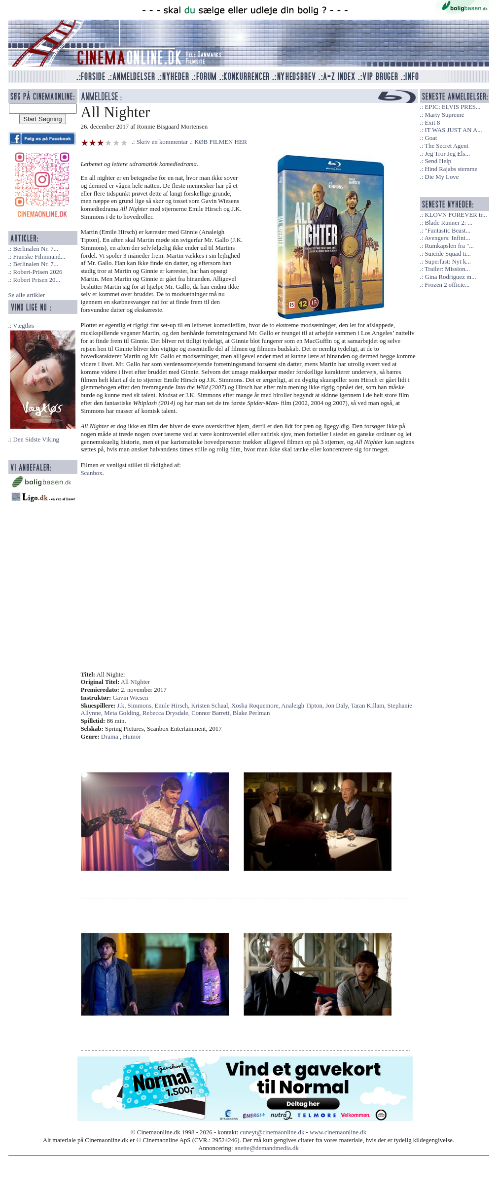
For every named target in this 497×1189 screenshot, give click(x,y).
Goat (431, 138)
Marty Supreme (444, 114)
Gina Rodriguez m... (450, 276)
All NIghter (135, 682)
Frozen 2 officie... (447, 284)
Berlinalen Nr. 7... (35, 248)
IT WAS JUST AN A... (453, 130)
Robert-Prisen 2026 (37, 272)
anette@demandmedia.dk (267, 1148)
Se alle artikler (26, 295)
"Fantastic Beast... (447, 230)
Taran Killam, (369, 705)
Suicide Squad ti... (447, 253)
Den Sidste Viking (36, 439)
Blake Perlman (251, 713)
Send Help (438, 161)
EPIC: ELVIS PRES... (452, 106)
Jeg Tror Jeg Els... (447, 153)
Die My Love (442, 176)
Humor (132, 736)
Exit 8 (432, 122)
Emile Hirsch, (172, 705)
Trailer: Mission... (447, 269)
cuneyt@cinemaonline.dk (272, 1132)
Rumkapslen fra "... (449, 245)
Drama (109, 736)
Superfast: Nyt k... (447, 261)
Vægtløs (23, 325)
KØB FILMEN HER (220, 141)
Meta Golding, (123, 713)
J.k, (122, 705)
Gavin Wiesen (130, 697)
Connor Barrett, (212, 713)
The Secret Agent (446, 145)
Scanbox (92, 473)
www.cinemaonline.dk (338, 1132)
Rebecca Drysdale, (166, 713)
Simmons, (141, 705)
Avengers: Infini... (447, 238)
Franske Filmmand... (39, 256)
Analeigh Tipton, (303, 705)
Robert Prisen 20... (36, 279)
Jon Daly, (338, 705)
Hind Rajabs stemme (451, 169)
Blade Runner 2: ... (448, 222)
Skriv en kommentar (162, 141)
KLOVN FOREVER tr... (456, 214)
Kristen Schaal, (211, 705)
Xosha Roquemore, (256, 705)
